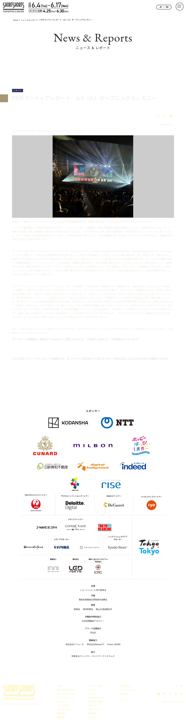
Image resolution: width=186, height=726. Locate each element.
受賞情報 (92, 714)
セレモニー (93, 694)
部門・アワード (95, 710)
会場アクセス (94, 706)
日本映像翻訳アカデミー (93, 621)
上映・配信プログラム (66, 690)
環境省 (77, 609)
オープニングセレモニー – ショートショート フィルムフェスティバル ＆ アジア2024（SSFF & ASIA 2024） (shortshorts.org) (89, 346)
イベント (92, 690)
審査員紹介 (61, 714)
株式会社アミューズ (75, 645)
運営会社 (124, 694)
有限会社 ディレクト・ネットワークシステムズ (93, 656)
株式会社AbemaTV (95, 645)
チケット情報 (62, 706)
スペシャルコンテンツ (66, 698)
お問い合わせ (125, 686)
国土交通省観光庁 (104, 609)
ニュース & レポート (65, 710)
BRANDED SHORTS (96, 698)
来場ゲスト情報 (95, 702)
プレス (123, 700)
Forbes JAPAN (113, 645)
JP (160, 7)
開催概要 (61, 718)
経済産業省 (88, 609)
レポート (17, 90)
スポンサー (93, 718)
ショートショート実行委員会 (93, 590)
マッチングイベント (65, 694)
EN (167, 7)
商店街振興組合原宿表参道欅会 (93, 600)
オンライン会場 (95, 686)
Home (59, 686)
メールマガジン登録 (174, 702)
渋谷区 (93, 633)
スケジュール (62, 702)
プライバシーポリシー (129, 690)
